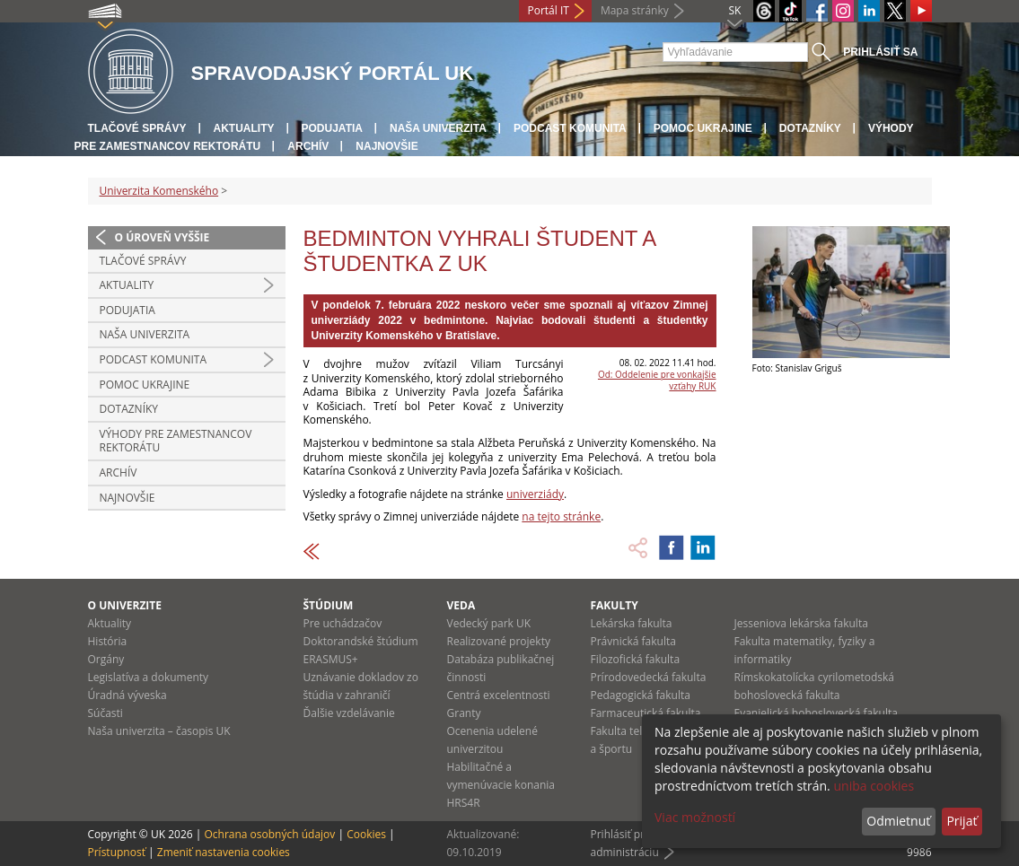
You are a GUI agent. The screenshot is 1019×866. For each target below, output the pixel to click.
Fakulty (614, 605)
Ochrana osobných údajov (269, 834)
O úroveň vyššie (162, 237)
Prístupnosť (116, 852)
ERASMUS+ (330, 659)
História (107, 641)
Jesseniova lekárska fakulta (801, 623)
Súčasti (105, 713)
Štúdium (328, 605)
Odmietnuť (898, 820)
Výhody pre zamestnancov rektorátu (176, 441)
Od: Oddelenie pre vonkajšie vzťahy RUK (657, 380)
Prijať (961, 820)
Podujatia (332, 128)
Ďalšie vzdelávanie (349, 713)
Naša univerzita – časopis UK (159, 731)
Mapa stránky (635, 10)
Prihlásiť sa (880, 52)
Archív (308, 146)
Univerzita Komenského (159, 190)
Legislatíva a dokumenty (148, 677)
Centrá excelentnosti (498, 695)
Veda (461, 605)
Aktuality (244, 128)
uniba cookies (873, 785)
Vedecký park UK (489, 623)
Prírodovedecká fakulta (649, 677)
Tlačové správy (137, 128)
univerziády (535, 494)
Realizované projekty (498, 641)
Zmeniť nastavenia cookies (223, 852)
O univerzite (125, 605)
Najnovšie (386, 146)
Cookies (366, 834)
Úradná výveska (127, 695)
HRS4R (463, 802)
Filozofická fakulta (636, 659)
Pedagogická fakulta (640, 695)
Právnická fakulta (633, 641)
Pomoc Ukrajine (703, 128)
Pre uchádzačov (342, 623)
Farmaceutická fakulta (646, 713)
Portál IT (548, 10)
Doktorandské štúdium (360, 641)
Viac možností (694, 817)
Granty (464, 713)
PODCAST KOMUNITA (570, 128)
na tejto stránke (561, 516)
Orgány (106, 659)
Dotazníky (810, 128)
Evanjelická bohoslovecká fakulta (816, 713)
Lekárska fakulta (631, 623)
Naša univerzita (438, 128)
